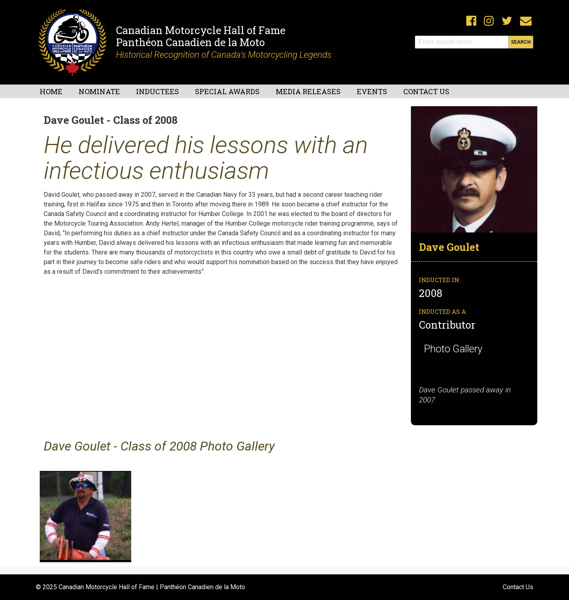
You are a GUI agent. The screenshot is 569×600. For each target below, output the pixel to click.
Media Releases (308, 91)
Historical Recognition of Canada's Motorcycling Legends (223, 54)
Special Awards (227, 91)
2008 (432, 293)
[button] (474, 169)
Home (51, 91)
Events (372, 91)
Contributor (447, 324)
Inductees (157, 91)
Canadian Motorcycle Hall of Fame (200, 30)
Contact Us (426, 91)
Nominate (99, 91)
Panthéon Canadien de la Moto (190, 42)
